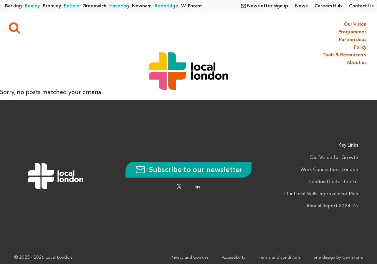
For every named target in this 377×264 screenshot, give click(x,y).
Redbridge (166, 6)
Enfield (72, 6)
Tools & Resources (343, 55)
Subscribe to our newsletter (188, 170)
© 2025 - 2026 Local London (43, 257)
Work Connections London (329, 170)
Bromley (52, 6)
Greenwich (94, 6)
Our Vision (355, 24)
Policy (360, 47)
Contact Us (361, 6)
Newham (142, 6)
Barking (13, 6)
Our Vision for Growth (334, 157)
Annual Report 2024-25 (332, 206)
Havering (119, 6)
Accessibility (233, 257)
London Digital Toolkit (333, 182)
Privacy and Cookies (189, 257)
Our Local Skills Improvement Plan (321, 194)
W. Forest (191, 6)
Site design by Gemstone (338, 257)
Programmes (352, 32)
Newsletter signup (267, 6)
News (301, 6)
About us (356, 62)
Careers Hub (328, 6)
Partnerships (352, 39)
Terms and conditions (279, 257)
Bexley (32, 6)
